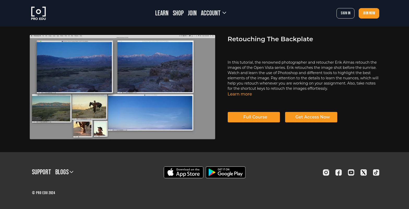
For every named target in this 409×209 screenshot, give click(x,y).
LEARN (162, 13)
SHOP (178, 13)
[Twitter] (363, 172)
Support (41, 172)
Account (213, 13)
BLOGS (64, 172)
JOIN (192, 13)
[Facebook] (338, 172)
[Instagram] (326, 172)
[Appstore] (183, 172)
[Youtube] (351, 172)
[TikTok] (376, 172)
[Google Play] (226, 172)
